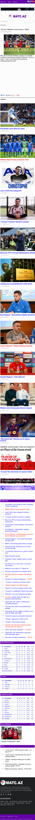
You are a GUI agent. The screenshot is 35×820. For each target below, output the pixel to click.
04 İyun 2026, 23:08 (5, 192)
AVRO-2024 (3, 804)
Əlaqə (9, 1)
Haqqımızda (3, 1)
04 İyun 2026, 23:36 (5, 161)
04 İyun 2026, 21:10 (5, 317)
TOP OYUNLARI (13, 801)
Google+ (32, 1)
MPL (7, 801)
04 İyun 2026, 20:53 (5, 348)
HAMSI (32, 724)
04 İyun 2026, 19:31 (5, 410)
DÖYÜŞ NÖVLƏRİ (23, 801)
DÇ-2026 (28, 803)
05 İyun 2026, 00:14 (5, 130)
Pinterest (34, 1)
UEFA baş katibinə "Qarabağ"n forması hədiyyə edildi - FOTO (18, 765)
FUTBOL (2, 801)
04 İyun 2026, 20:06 (5, 379)
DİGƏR (9, 804)
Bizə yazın (15, 1)
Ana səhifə (3, 816)
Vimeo (8, 794)
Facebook (30, 1)
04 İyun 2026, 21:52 (5, 286)
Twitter (28, 1)
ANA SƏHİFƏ (3, 25)
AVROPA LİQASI (20, 803)
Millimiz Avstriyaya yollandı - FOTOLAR (18, 769)
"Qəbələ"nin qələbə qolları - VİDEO (10, 741)
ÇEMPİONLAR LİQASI (9, 803)
